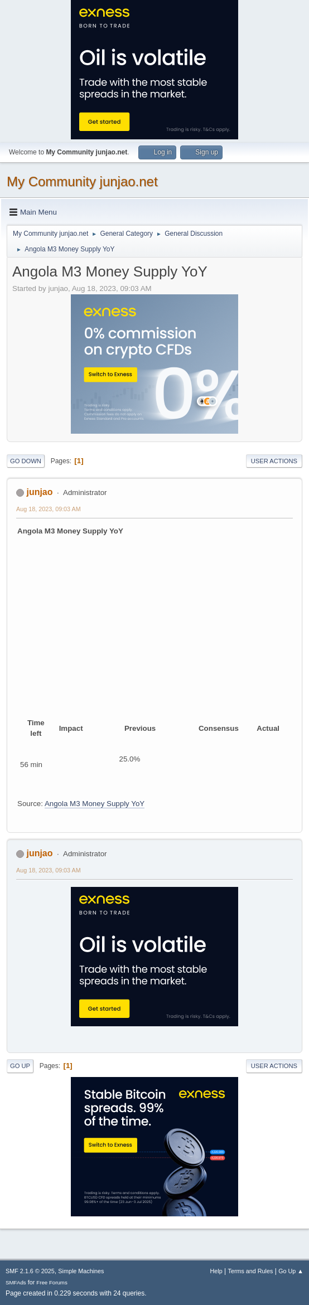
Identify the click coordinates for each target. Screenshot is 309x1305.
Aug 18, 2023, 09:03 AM (48, 509)
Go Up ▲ (290, 1271)
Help (216, 1271)
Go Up (20, 1066)
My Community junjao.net (82, 181)
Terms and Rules (250, 1271)
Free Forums (51, 1282)
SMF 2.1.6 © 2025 (30, 1271)
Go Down (25, 461)
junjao (39, 492)
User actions (274, 461)
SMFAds (16, 1282)
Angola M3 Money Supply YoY (94, 803)
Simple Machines (81, 1271)
